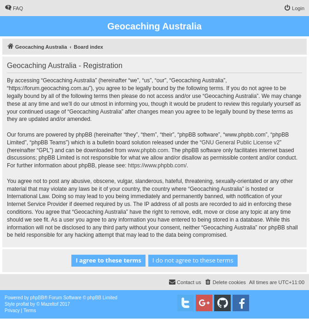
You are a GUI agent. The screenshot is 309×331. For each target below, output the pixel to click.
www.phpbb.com (148, 150)
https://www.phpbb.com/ (157, 165)
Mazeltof (49, 304)
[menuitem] (14, 8)
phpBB (37, 297)
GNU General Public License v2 (241, 142)
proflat (22, 304)
